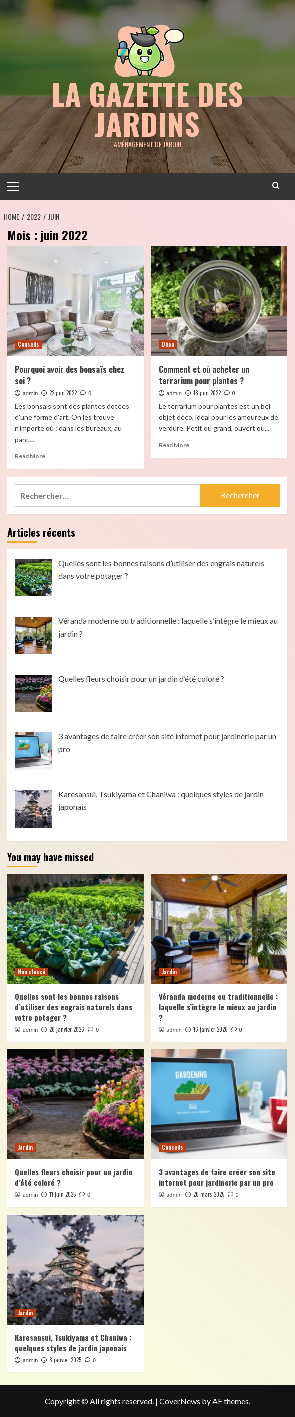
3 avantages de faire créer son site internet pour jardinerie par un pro (217, 1176)
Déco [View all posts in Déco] (168, 344)
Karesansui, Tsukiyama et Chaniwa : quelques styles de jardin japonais (73, 1342)
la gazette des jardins (147, 108)
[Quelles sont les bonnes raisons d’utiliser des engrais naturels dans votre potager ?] (76, 928)
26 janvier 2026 (67, 1029)
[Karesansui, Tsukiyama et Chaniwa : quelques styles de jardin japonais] (76, 1269)
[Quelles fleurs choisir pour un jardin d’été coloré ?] (76, 1104)
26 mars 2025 (209, 1194)
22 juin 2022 (63, 392)
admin (30, 393)
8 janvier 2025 (66, 1359)
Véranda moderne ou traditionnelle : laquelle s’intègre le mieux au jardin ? (218, 1006)
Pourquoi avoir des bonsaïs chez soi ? (69, 374)
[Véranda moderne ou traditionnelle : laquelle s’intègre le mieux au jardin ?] (220, 928)
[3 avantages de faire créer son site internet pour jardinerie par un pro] (220, 1104)
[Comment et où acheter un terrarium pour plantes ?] (220, 301)
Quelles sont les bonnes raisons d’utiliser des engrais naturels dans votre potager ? (73, 1006)
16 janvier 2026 (211, 1029)
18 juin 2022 (207, 392)
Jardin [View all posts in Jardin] (169, 971)
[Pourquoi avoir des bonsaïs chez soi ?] (76, 301)
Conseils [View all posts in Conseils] (29, 344)
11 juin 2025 (63, 1194)
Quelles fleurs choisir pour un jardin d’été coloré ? (73, 1176)
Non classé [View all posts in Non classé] (32, 971)
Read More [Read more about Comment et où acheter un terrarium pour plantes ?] (174, 444)
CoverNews (180, 1400)
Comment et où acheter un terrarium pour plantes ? (204, 374)
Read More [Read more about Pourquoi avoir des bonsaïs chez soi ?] (30, 455)
